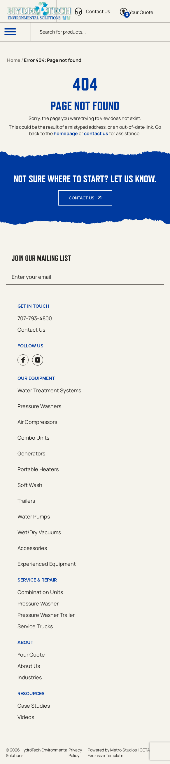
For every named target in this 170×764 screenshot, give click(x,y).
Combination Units (40, 592)
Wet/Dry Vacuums (39, 532)
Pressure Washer (38, 603)
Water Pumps (33, 516)
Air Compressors (37, 421)
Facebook (23, 360)
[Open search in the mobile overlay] (100, 31)
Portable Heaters (38, 469)
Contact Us (81, 198)
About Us (28, 665)
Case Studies (33, 705)
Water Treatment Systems (49, 390)
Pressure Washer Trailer (46, 614)
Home (13, 60)
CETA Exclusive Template (119, 752)
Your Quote (31, 654)
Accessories (32, 547)
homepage (66, 133)
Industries (29, 677)
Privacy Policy (75, 752)
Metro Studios (123, 750)
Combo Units (33, 437)
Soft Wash (29, 484)
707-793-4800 (34, 318)
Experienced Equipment (46, 563)
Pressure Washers (39, 406)
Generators (31, 453)
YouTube (37, 360)
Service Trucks (35, 626)
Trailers (26, 500)
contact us (96, 133)
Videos (25, 717)
